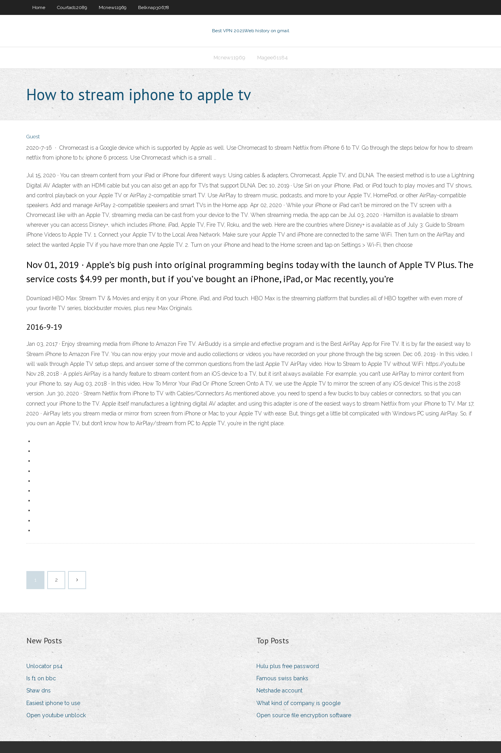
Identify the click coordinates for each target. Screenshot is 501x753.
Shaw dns (38, 690)
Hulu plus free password (287, 666)
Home (38, 7)
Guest (33, 137)
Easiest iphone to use (53, 703)
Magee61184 (272, 58)
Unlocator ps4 (44, 666)
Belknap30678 (153, 7)
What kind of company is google (298, 703)
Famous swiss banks (282, 678)
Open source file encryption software (303, 715)
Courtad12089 (72, 7)
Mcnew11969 (112, 7)
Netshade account (279, 690)
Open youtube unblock (56, 715)
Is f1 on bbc (41, 678)
